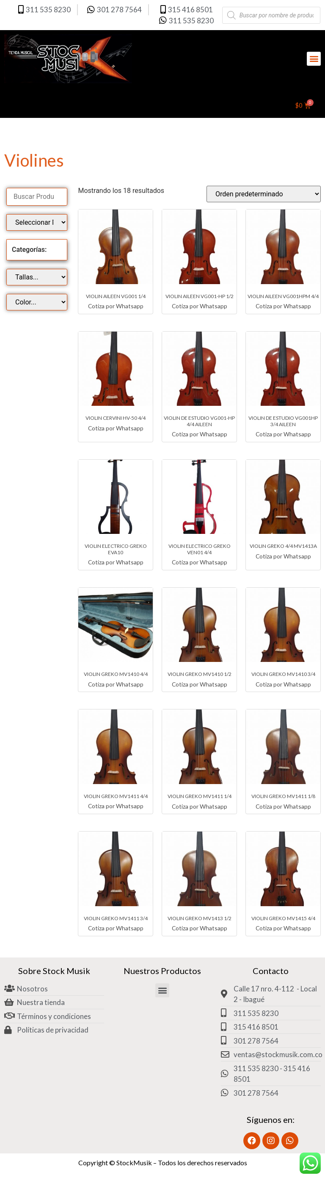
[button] (314, 59)
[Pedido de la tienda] (264, 194)
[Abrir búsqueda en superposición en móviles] (271, 15)
